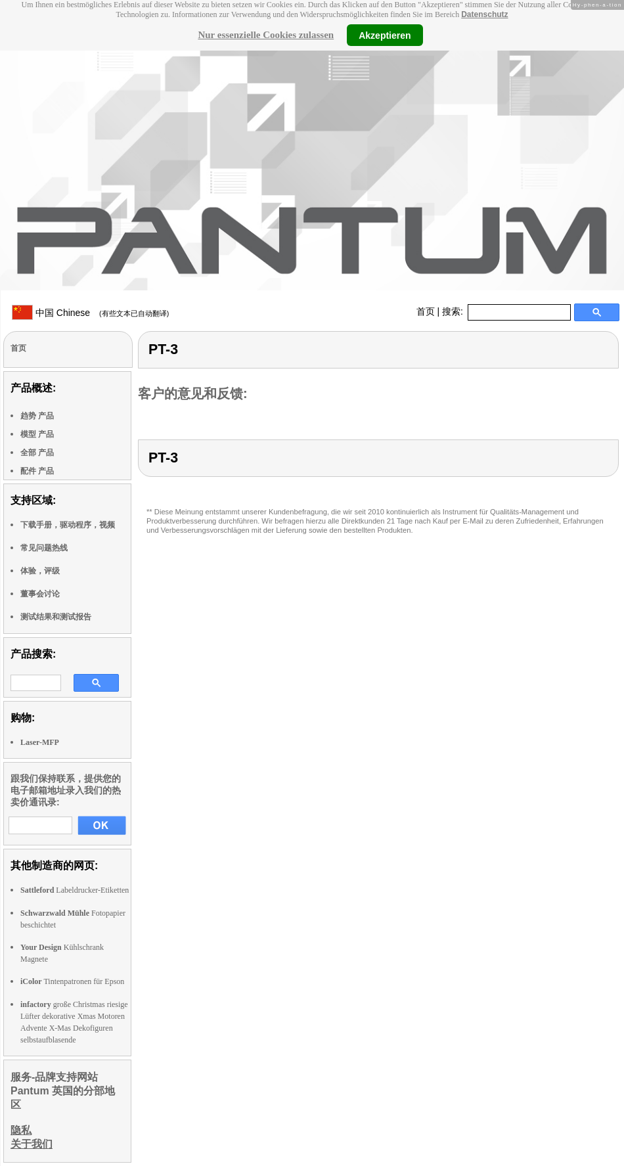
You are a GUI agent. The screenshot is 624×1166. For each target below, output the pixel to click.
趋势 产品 (37, 415)
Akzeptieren (385, 35)
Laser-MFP (39, 742)
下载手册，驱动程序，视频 (67, 524)
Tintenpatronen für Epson (72, 981)
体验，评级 (40, 570)
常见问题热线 (44, 547)
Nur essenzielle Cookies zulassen (266, 35)
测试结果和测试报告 (55, 616)
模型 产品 (37, 434)
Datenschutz (484, 14)
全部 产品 (37, 452)
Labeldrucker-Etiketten (74, 890)
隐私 (21, 1130)
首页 (425, 311)
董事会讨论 (40, 593)
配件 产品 (37, 471)
